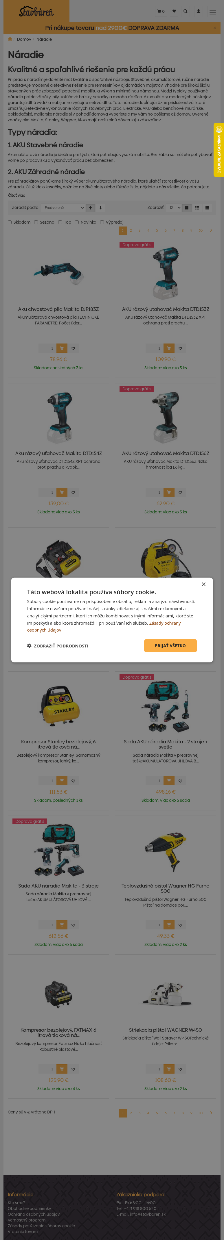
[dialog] (112, 620)
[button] (58, 646)
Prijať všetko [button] (170, 645)
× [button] (203, 584)
